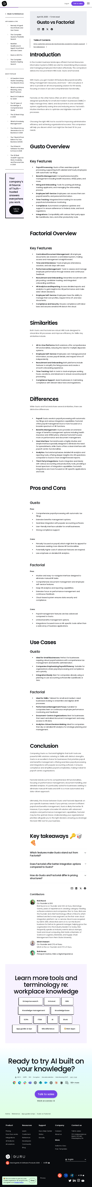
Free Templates (61, 1149)
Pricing (8, 1131)
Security (42, 1138)
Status (41, 1134)
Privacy (43, 1178)
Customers (26, 1134)
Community (26, 1144)
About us (58, 1134)
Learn (24, 1131)
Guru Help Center (45, 1131)
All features (10, 1141)
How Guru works (12, 1134)
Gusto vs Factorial (43, 1114)
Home (7, 1114)
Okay (32, 1180)
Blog (24, 1147)
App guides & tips (28, 1114)
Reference (16, 1114)
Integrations (10, 1138)
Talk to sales (78, 4)
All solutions (10, 1144)
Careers (58, 1131)
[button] (87, 3)
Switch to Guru (60, 1146)
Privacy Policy (18, 1182)
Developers (26, 1141)
